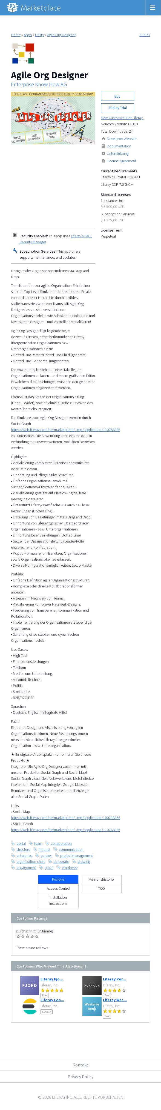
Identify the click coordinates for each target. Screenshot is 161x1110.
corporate (61, 861)
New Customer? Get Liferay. (122, 117)
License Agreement (121, 160)
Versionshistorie (101, 879)
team (38, 843)
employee (69, 867)
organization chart (30, 861)
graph (48, 867)
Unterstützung (118, 153)
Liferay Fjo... (52, 979)
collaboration (61, 843)
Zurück (144, 34)
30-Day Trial (117, 107)
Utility (39, 34)
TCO (101, 888)
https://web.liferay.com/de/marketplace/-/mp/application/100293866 (65, 817)
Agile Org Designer (61, 34)
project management (76, 855)
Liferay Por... (114, 979)
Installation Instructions (58, 900)
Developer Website (121, 138)
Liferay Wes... (115, 999)
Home (16, 34)
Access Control (58, 888)
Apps (28, 34)
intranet (44, 849)
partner (46, 855)
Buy (117, 96)
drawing (83, 861)
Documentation (119, 146)
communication (71, 849)
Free (44, 995)
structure (23, 849)
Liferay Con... (52, 999)
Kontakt (80, 1065)
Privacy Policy (80, 1076)
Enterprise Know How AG (39, 84)
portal (21, 843)
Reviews (58, 879)
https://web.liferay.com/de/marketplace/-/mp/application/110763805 (65, 429)
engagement (26, 867)
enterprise (24, 855)
